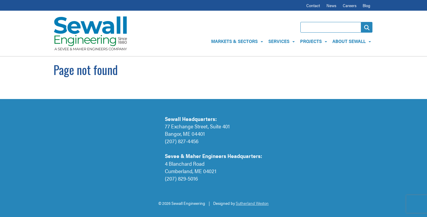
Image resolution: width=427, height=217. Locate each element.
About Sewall (349, 41)
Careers (349, 5)
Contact (313, 5)
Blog (366, 5)
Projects (311, 41)
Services (278, 41)
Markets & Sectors (234, 41)
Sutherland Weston (252, 203)
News (331, 5)
